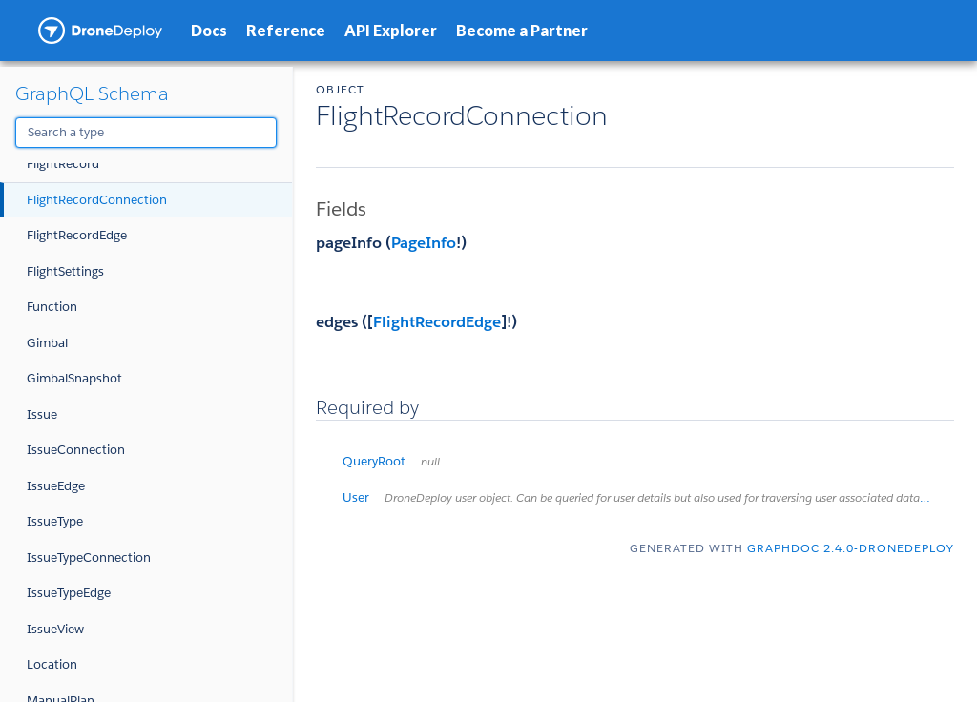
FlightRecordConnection (97, 200)
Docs (209, 30)
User (648, 497)
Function (52, 307)
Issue (42, 414)
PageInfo (423, 243)
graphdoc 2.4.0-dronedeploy (850, 548)
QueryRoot (391, 461)
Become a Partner (522, 30)
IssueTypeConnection (89, 557)
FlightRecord (63, 163)
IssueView (55, 629)
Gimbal (47, 343)
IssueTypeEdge (69, 593)
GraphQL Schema (92, 93)
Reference (285, 30)
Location (52, 664)
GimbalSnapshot (74, 378)
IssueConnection (76, 450)
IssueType (55, 521)
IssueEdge (56, 486)
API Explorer (390, 30)
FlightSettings (65, 271)
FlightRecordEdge (77, 235)
